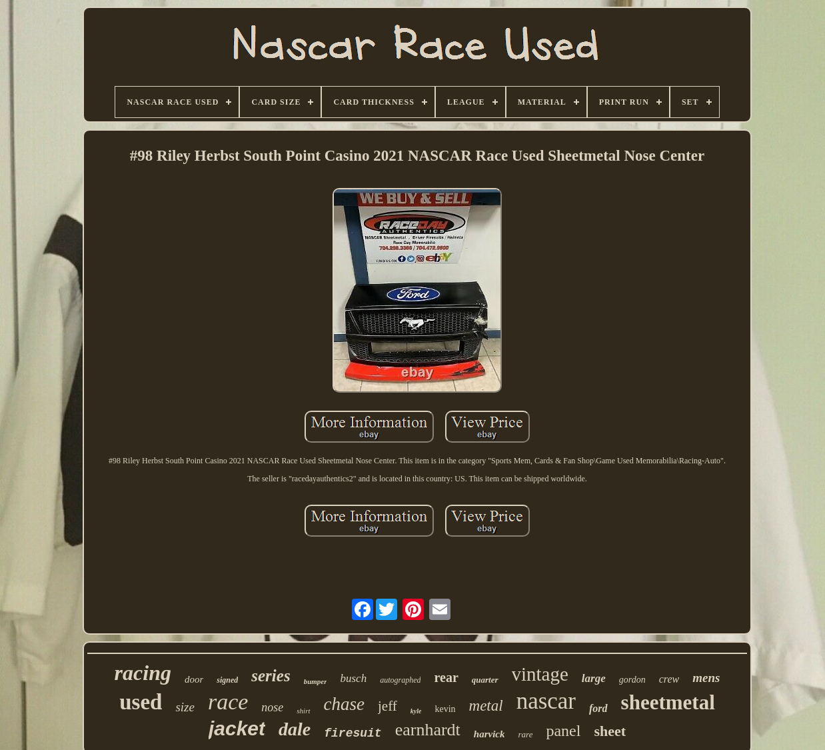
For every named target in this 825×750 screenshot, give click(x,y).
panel (563, 730)
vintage (540, 674)
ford (598, 708)
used (140, 702)
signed (227, 680)
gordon (632, 680)
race (228, 701)
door (194, 679)
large (594, 678)
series (270, 676)
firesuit (352, 733)
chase (344, 704)
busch (353, 678)
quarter (485, 680)
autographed (400, 680)
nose (272, 707)
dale (295, 729)
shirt (303, 711)
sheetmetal (668, 702)
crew (669, 679)
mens (706, 678)
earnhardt (427, 729)
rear (446, 677)
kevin (444, 709)
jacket (237, 728)
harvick (489, 734)
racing (143, 673)
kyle (416, 711)
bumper (315, 681)
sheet (610, 731)
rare (525, 734)
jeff (387, 706)
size (185, 707)
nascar (546, 701)
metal (486, 705)
